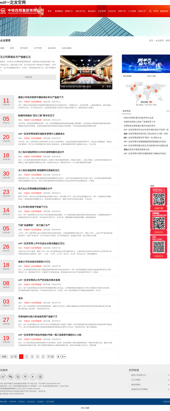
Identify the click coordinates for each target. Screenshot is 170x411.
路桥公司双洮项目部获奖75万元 (34, 262)
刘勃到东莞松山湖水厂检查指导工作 (139, 122)
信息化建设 (67, 48)
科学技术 (24, 48)
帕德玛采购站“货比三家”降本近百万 (36, 115)
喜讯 (20, 298)
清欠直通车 (50, 402)
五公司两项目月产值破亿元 (15, 57)
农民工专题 (151, 76)
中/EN (156, 11)
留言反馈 (31, 402)
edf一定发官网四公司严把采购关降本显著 (39, 280)
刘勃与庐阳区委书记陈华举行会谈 (138, 118)
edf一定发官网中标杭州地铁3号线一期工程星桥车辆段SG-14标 (49, 335)
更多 (168, 111)
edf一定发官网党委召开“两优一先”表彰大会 (143, 137)
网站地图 (3, 402)
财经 (168, 40)
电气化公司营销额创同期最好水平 (35, 188)
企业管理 (159, 40)
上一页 (14, 356)
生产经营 (38, 48)
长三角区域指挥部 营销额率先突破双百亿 (39, 170)
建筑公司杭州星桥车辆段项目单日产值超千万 (41, 97)
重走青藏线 (127, 76)
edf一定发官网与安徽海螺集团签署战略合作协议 (145, 141)
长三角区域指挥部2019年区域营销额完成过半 (41, 152)
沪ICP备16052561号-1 (8, 389)
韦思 (65, 402)
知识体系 (52, 48)
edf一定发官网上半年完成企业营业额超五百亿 (41, 243)
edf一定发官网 (13, 2)
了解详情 (28, 77)
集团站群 (164, 11)
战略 (2, 48)
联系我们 (22, 402)
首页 (151, 40)
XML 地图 (85, 408)
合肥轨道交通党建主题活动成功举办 (139, 126)
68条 (4, 356)
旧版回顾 (166, 402)
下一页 (50, 356)
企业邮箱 (40, 402)
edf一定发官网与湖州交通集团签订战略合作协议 (145, 153)
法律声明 (12, 402)
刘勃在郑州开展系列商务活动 (136, 149)
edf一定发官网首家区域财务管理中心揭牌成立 (41, 134)
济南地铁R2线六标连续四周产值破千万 (37, 316)
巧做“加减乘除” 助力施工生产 (34, 225)
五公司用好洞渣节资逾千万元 (33, 207)
